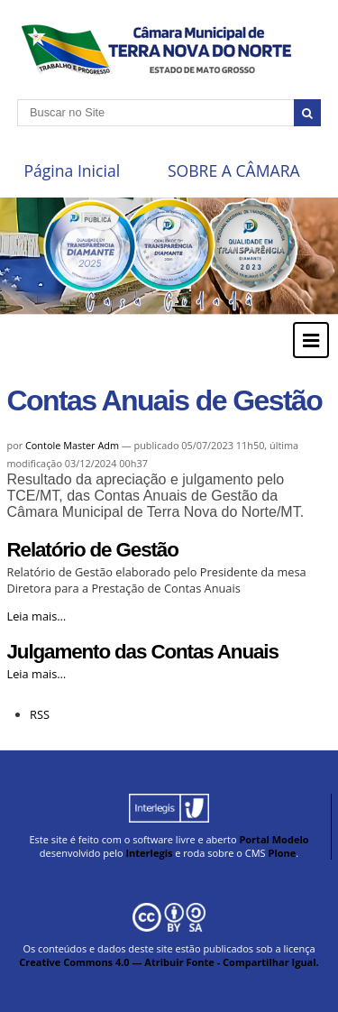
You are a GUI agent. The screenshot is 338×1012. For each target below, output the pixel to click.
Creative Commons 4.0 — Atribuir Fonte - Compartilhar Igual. (169, 962)
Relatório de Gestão (92, 549)
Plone (282, 853)
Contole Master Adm (72, 445)
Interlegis (148, 853)
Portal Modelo (273, 839)
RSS (40, 714)
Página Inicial (71, 170)
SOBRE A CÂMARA (234, 170)
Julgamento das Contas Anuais (143, 651)
